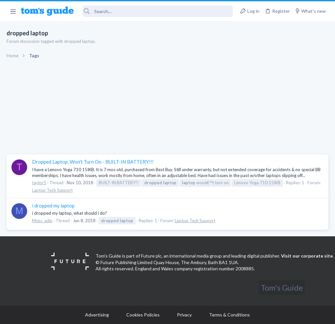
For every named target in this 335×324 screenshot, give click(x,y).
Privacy (184, 314)
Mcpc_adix (42, 220)
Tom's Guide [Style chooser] (282, 287)
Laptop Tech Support (52, 190)
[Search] (157, 11)
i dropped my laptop (53, 205)
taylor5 (39, 182)
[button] (13, 11)
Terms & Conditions (229, 314)
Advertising (97, 314)
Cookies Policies (143, 314)
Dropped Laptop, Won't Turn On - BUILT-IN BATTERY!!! (93, 162)
